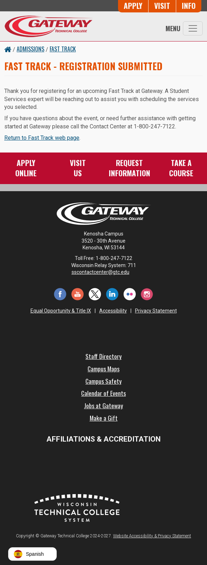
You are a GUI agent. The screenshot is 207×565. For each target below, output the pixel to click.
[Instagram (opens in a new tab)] (147, 293)
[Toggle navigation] (193, 28)
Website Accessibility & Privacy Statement (152, 535)
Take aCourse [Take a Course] (181, 167)
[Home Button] (7, 49)
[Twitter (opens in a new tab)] (94, 293)
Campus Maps (103, 368)
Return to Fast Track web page (41, 137)
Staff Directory (103, 356)
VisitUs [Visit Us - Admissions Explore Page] (78, 167)
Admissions (30, 49)
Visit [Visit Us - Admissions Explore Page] (162, 5)
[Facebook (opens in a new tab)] (60, 293)
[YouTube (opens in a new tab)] (77, 293)
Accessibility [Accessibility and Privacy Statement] (113, 311)
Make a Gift (104, 417)
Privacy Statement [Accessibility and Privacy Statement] (156, 311)
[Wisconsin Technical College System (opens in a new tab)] (76, 507)
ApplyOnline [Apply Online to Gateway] (26, 167)
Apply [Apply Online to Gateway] (133, 5)
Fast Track (63, 49)
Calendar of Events (103, 393)
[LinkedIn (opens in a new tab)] (112, 293)
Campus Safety (103, 381)
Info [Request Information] (189, 5)
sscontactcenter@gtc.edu (104, 272)
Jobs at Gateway (103, 405)
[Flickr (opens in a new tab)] (129, 293)
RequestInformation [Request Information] (129, 167)
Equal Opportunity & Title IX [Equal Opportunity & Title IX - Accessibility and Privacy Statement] (60, 311)
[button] (32, 554)
